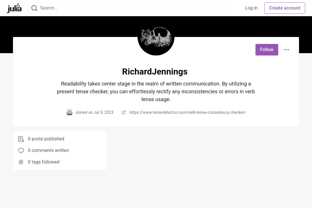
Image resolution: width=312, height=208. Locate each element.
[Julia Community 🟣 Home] (14, 8)
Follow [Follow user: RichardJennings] (267, 49)
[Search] (34, 8)
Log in (251, 8)
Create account (284, 8)
